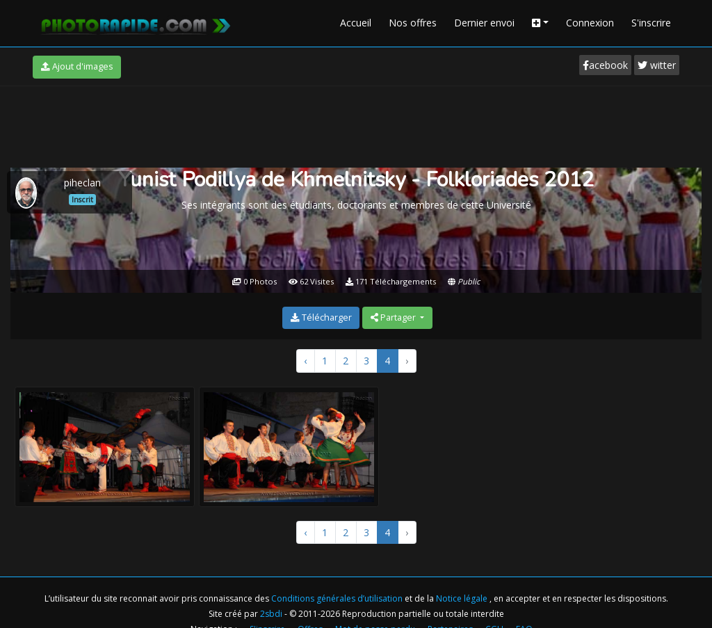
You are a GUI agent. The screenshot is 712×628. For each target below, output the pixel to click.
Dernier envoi (484, 22)
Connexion (590, 22)
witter (657, 65)
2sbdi (271, 614)
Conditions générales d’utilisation (338, 598)
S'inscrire (651, 22)
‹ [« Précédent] (305, 360)
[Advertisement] (356, 124)
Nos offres (413, 22)
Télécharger (321, 317)
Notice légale (463, 598)
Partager (394, 317)
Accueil (355, 22)
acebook (605, 65)
